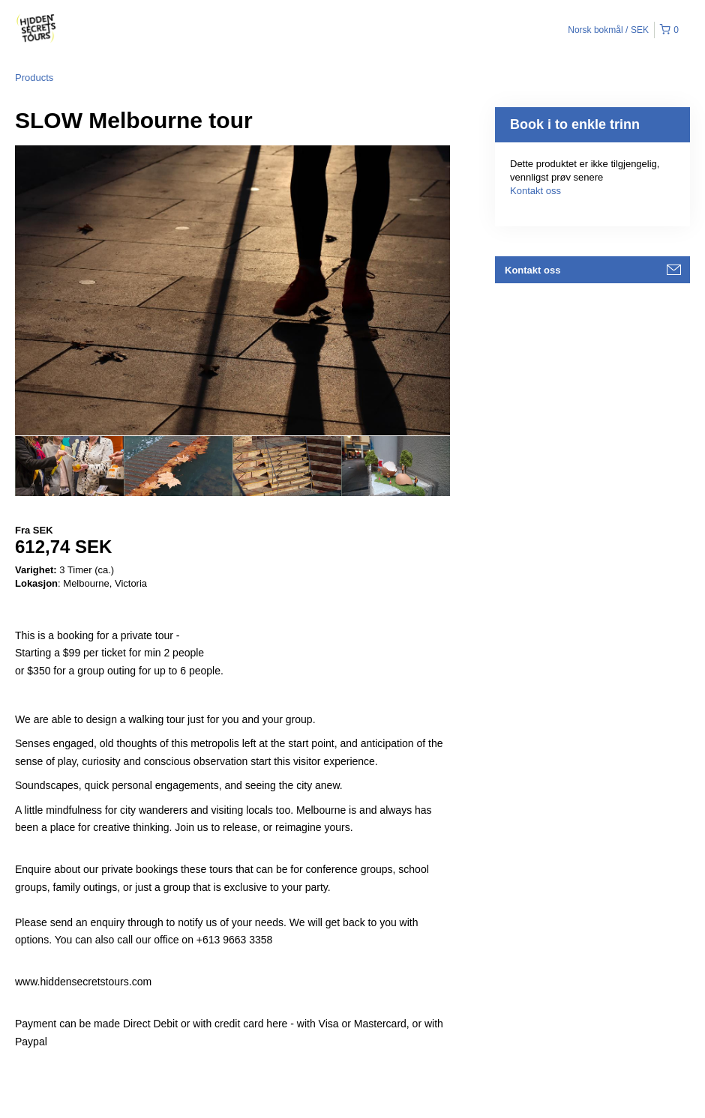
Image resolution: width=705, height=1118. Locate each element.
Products (34, 77)
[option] (69, 466)
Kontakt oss (535, 190)
